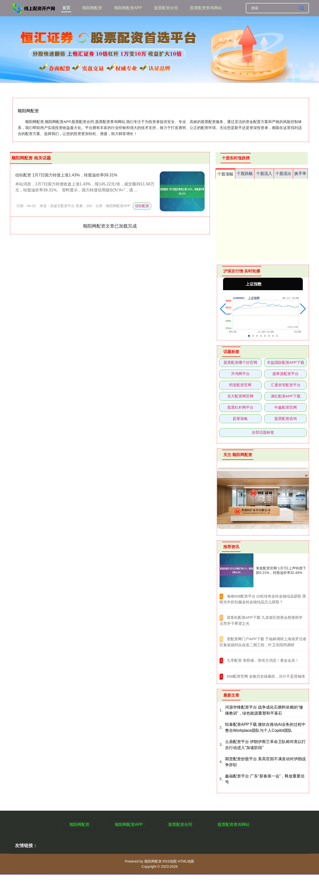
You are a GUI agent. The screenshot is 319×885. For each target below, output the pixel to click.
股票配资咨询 (285, 418)
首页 (66, 8)
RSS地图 (169, 861)
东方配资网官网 (240, 396)
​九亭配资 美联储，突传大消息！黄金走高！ (263, 660)
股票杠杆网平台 (240, 407)
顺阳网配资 (92, 8)
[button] (223, 308)
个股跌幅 (245, 173)
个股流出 (283, 173)
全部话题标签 (263, 432)
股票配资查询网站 (206, 8)
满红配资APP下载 (286, 396)
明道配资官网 (240, 385)
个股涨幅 (225, 174)
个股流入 (264, 173)
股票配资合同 (166, 8)
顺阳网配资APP (128, 8)
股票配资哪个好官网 (240, 362)
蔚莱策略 (240, 418)
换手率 (300, 173)
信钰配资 (142, 206)
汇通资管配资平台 (286, 385)
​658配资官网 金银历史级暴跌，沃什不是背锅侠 (266, 676)
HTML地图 (186, 861)
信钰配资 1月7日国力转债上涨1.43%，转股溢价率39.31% (66, 175)
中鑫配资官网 (285, 407)
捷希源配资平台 (285, 374)
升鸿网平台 (240, 374)
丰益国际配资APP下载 (285, 362)
